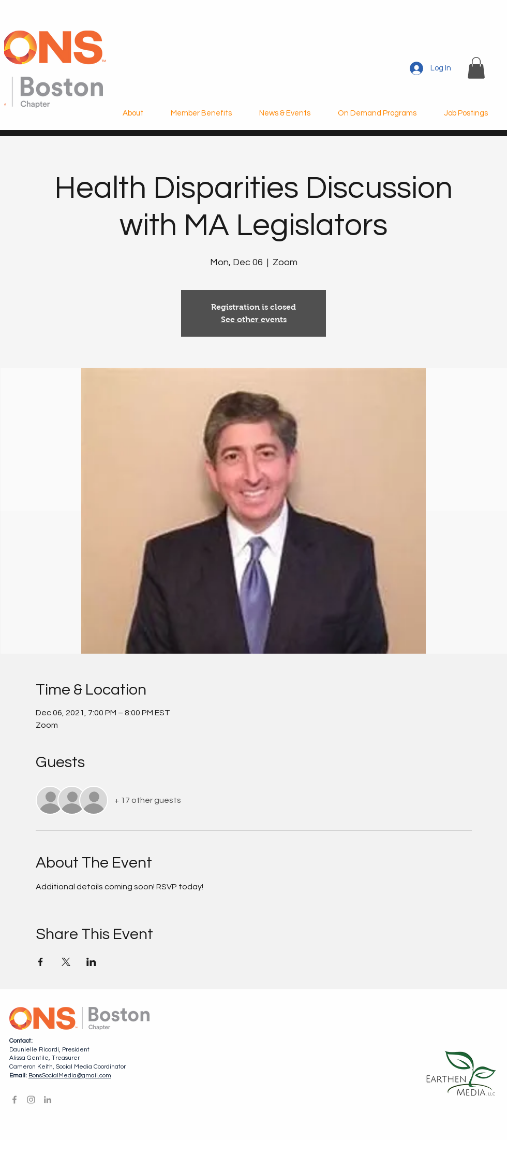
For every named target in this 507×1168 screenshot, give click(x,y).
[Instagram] (31, 1099)
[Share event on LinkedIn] (91, 962)
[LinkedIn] (47, 1099)
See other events (254, 319)
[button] (476, 68)
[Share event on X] (66, 962)
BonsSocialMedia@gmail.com (69, 1075)
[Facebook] (14, 1099)
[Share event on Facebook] (41, 962)
